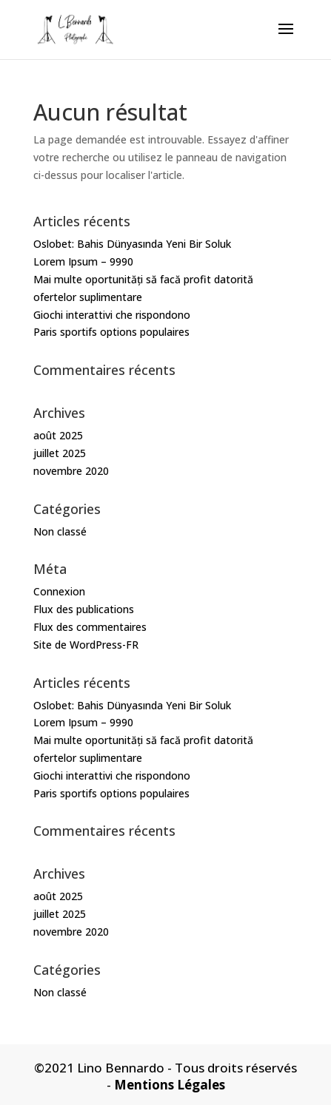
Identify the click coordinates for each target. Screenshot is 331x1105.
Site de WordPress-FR (85, 645)
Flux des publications (83, 609)
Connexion (59, 591)
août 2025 (58, 435)
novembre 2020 (71, 471)
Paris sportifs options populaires (111, 332)
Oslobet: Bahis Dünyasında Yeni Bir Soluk (132, 244)
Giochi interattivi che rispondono (111, 315)
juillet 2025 (59, 453)
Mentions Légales (169, 1084)
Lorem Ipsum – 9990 (83, 261)
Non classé (60, 531)
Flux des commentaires (90, 627)
